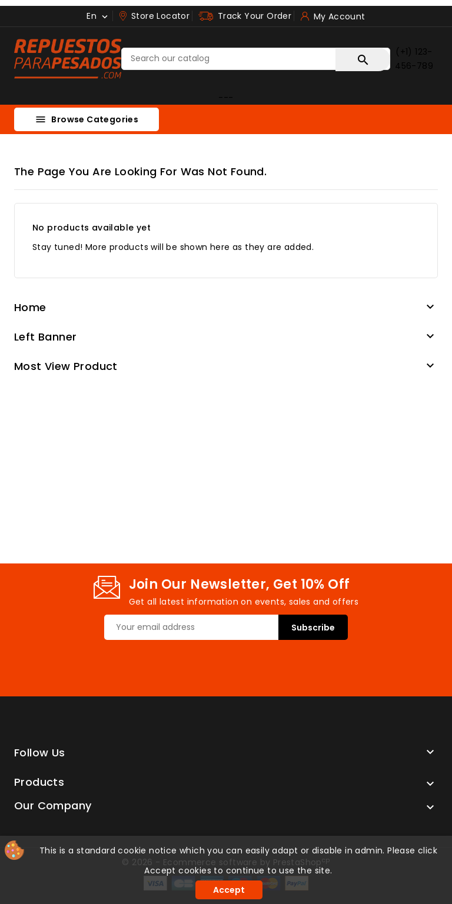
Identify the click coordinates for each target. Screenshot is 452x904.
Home (30, 307)
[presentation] (193, 663)
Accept (229, 890)
